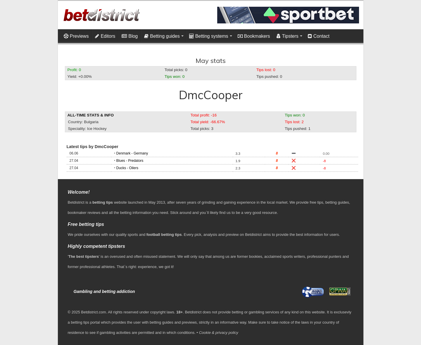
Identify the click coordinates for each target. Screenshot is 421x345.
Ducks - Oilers (127, 168)
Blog (130, 36)
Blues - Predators (130, 161)
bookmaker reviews (84, 212)
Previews (76, 36)
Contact (318, 36)
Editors (105, 36)
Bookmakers (254, 36)
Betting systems (208, 36)
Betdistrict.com (93, 312)
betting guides (337, 202)
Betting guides (162, 36)
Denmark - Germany (132, 153)
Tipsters (288, 36)
